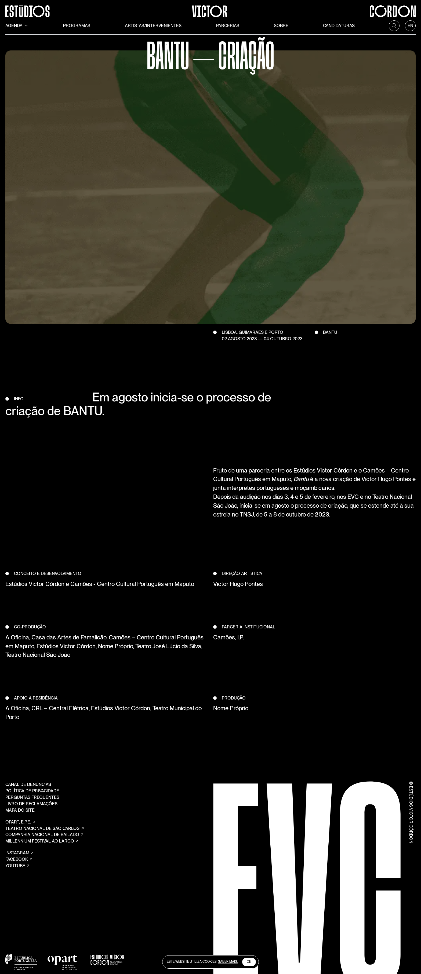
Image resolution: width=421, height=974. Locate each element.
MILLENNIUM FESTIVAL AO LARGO (42, 841)
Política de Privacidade (32, 790)
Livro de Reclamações (31, 803)
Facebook (19, 859)
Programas (76, 25)
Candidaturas (339, 25)
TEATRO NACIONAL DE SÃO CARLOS (44, 828)
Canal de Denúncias (28, 784)
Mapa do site (20, 810)
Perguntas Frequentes (32, 797)
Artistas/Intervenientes (153, 25)
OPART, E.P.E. (20, 822)
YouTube (17, 866)
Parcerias (227, 25)
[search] (394, 25)
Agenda (16, 25)
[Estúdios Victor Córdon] (210, 8)
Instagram (19, 853)
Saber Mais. (228, 962)
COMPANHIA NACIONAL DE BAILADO (44, 835)
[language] (410, 25)
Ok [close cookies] (249, 962)
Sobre (281, 25)
